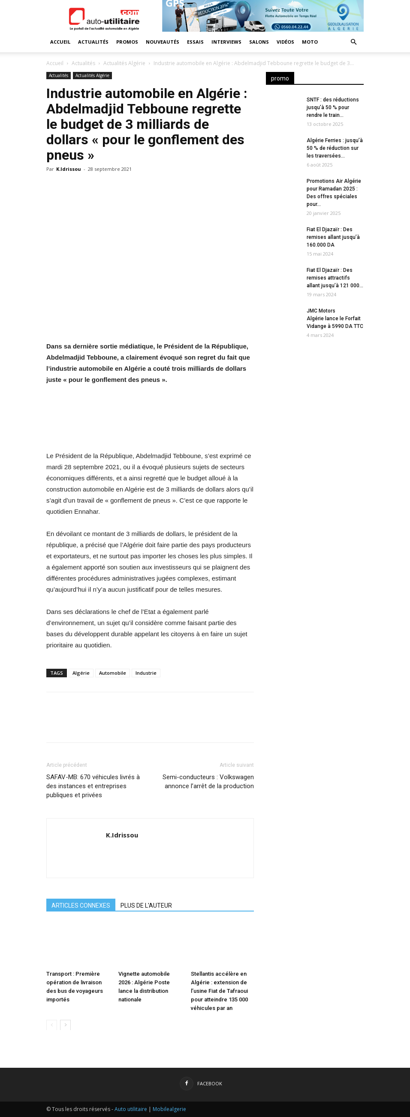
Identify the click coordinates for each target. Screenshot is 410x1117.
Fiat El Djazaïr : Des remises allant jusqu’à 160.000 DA (333, 237)
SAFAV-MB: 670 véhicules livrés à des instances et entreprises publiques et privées (93, 786)
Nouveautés (162, 42)
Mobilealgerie (169, 1109)
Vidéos (285, 42)
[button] (353, 42)
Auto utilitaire (131, 1109)
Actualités (93, 42)
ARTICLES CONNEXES (80, 905)
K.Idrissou (68, 169)
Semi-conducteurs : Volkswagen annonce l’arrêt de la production (208, 781)
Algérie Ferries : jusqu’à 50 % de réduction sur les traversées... (335, 148)
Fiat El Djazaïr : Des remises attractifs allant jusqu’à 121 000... (335, 278)
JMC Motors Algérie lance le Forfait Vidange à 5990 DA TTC (335, 318)
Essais (195, 42)
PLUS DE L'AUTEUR (146, 905)
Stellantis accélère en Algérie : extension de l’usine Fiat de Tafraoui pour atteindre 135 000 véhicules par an (219, 990)
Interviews (226, 42)
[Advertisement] (315, 485)
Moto (310, 42)
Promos (127, 42)
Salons (259, 42)
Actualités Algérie (124, 63)
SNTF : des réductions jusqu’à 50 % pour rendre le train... (333, 107)
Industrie (146, 673)
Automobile (112, 673)
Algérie (81, 673)
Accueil (60, 42)
